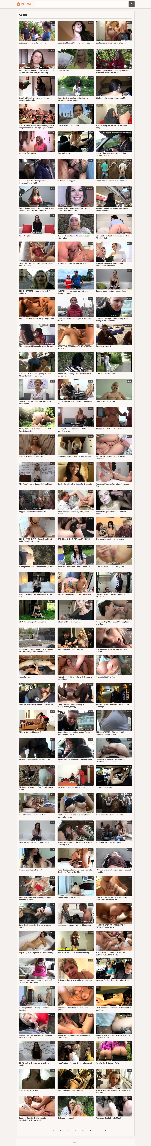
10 (105, 1130)
